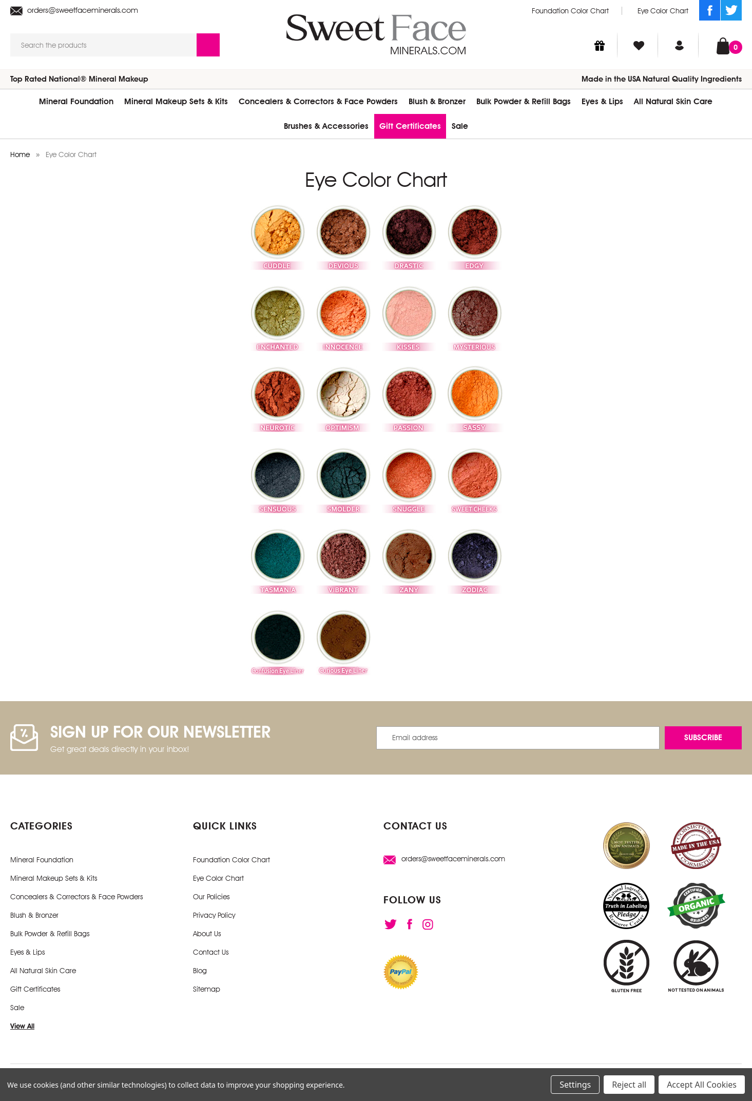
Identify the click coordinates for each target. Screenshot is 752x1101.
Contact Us (210, 952)
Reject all (629, 1084)
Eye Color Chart (663, 11)
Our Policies (211, 897)
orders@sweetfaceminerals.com (74, 10)
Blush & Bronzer (437, 101)
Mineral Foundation (76, 101)
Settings (575, 1084)
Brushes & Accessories (326, 126)
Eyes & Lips (602, 101)
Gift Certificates (410, 126)
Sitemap (206, 989)
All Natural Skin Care (673, 101)
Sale (460, 126)
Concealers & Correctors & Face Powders (318, 101)
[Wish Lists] (638, 45)
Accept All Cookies (702, 1084)
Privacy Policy (214, 915)
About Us (207, 934)
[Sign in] (679, 45)
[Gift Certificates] (599, 45)
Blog (200, 971)
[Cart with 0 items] (723, 45)
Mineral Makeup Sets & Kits (176, 101)
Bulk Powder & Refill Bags (523, 101)
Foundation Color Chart (570, 11)
